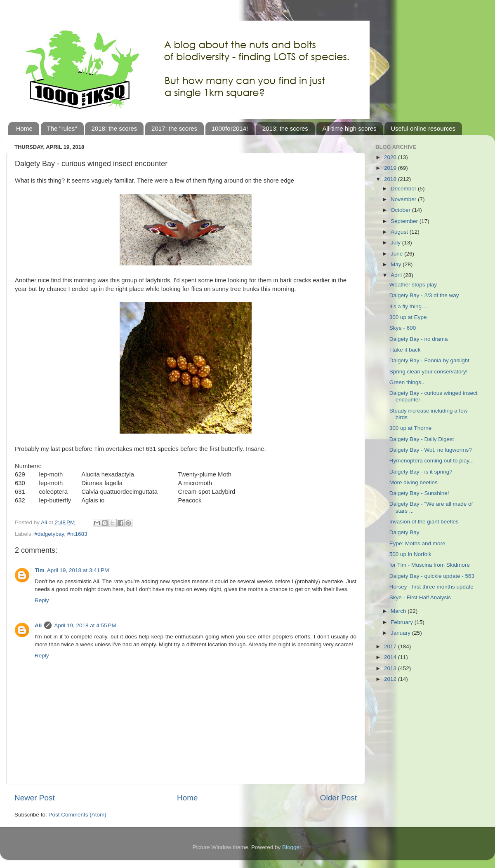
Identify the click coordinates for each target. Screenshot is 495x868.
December (404, 188)
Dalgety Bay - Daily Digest (421, 439)
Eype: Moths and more (417, 543)
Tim (40, 570)
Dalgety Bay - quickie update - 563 (431, 576)
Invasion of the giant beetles (424, 521)
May (397, 264)
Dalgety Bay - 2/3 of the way (424, 295)
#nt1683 (77, 534)
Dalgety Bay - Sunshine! (419, 493)
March (399, 611)
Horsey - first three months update (431, 587)
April (397, 275)
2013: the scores (285, 128)
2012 (391, 679)
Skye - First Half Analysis (420, 597)
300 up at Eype (408, 317)
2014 (391, 657)
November (404, 199)
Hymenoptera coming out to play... (431, 460)
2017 (391, 646)
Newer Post (34, 797)
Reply (42, 600)
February (403, 622)
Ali (38, 625)
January (401, 633)
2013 (391, 668)
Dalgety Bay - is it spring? (421, 472)
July (396, 242)
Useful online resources (423, 128)
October (401, 210)
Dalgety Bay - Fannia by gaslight (429, 360)
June (397, 254)
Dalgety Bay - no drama (418, 339)
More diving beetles (413, 482)
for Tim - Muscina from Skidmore (429, 565)
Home (24, 128)
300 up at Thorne (410, 428)
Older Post (338, 797)
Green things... (407, 382)
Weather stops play (413, 285)
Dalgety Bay (404, 532)
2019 (391, 168)
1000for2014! (230, 128)
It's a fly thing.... (408, 306)
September (405, 221)
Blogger (291, 847)
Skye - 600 (402, 328)
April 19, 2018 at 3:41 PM (78, 570)
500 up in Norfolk (410, 554)
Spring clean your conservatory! (428, 371)
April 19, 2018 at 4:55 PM (85, 625)
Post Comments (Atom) (77, 815)
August (400, 232)
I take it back (405, 350)
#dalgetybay (49, 534)
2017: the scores (174, 128)
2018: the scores (114, 128)
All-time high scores (350, 128)
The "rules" (62, 128)
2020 (391, 157)
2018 (391, 179)
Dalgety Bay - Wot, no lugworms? (430, 450)
